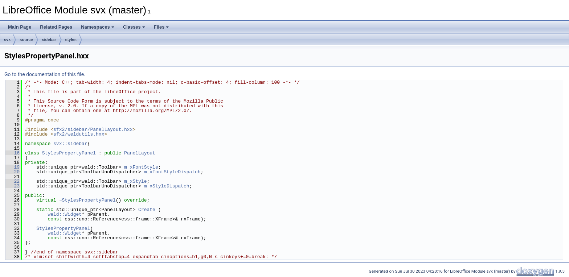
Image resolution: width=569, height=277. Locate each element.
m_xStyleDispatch (166, 186)
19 (12, 167)
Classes (134, 27)
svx (7, 39)
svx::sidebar (70, 143)
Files (161, 27)
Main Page (19, 27)
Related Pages (56, 27)
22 (12, 181)
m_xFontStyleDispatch (172, 172)
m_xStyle (135, 181)
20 (12, 172)
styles (71, 39)
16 (12, 153)
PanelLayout (139, 153)
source (26, 39)
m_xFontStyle (141, 167)
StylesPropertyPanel (69, 153)
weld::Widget (65, 214)
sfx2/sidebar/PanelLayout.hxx (92, 129)
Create (146, 209)
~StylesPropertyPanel (87, 200)
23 (12, 186)
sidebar (49, 39)
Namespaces (97, 27)
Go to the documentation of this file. (44, 74)
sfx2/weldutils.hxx (78, 134)
